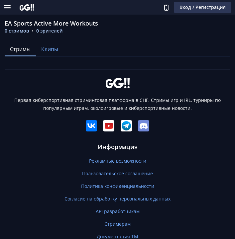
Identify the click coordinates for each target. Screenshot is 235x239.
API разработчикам (118, 211)
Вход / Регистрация (202, 7)
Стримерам (117, 224)
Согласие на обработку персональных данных (117, 199)
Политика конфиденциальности (117, 186)
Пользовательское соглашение (117, 173)
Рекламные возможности (117, 161)
